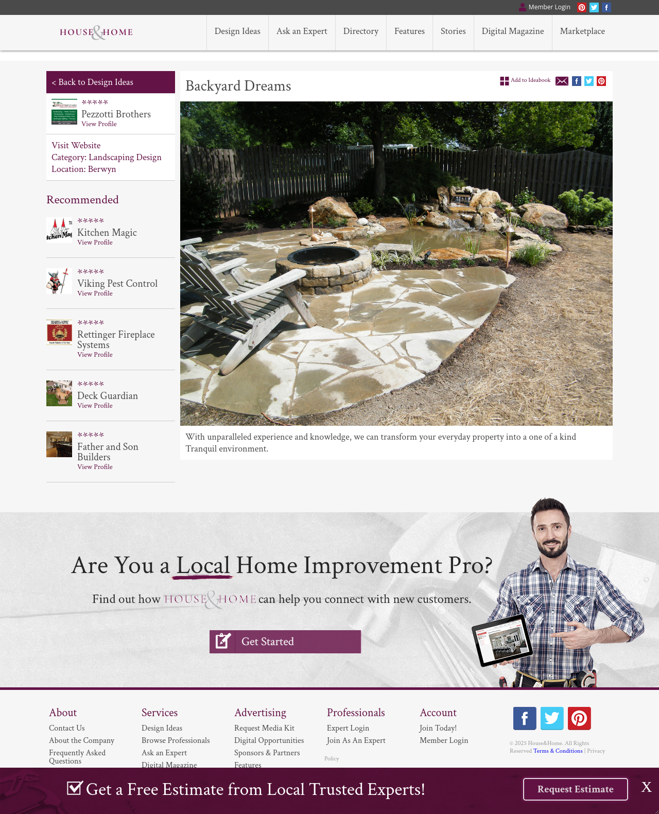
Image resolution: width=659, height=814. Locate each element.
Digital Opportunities (269, 740)
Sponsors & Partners (267, 753)
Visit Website (75, 145)
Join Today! (438, 728)
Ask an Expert (164, 753)
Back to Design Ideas (95, 82)
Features (248, 765)
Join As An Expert (356, 740)
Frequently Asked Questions (77, 757)
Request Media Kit (264, 728)
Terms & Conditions (558, 751)
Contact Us (67, 728)
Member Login (444, 740)
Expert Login (348, 728)
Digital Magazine (169, 765)
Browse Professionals (176, 740)
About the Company (81, 740)
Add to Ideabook (531, 80)
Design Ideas (162, 728)
